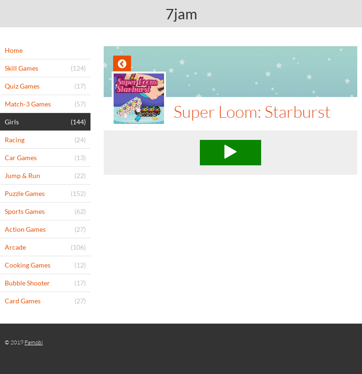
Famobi (34, 342)
